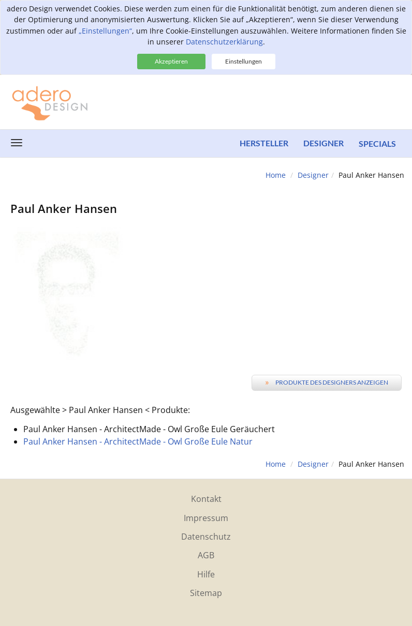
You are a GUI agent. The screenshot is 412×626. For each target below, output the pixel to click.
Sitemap (206, 593)
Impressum (206, 518)
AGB (206, 555)
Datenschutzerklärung (224, 42)
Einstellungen (243, 61)
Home (276, 175)
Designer (323, 143)
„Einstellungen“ (105, 31)
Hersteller (263, 143)
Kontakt (206, 499)
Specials (377, 143)
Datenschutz (206, 536)
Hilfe (206, 574)
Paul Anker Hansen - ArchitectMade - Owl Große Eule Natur (138, 441)
